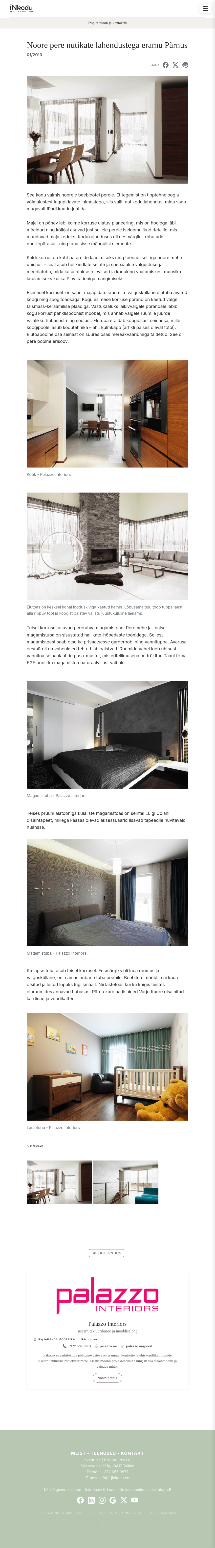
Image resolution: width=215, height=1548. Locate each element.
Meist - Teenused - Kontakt (107, 1453)
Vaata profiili (107, 1378)
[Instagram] (102, 1500)
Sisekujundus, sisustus (60, 1513)
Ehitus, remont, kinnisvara (116, 1513)
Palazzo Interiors (107, 1324)
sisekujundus (107, 1253)
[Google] (112, 1500)
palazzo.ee (108, 1346)
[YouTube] (134, 1500)
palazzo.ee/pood (139, 1346)
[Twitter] (123, 1500)
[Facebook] (80, 1500)
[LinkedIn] (91, 1500)
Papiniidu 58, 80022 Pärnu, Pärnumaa (67, 1339)
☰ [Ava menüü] (205, 8)
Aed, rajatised (163, 1513)
